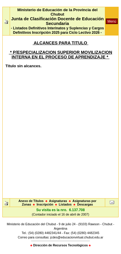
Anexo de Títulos (31, 201)
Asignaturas (58, 201)
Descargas (85, 204)
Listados (65, 204)
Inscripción (45, 204)
